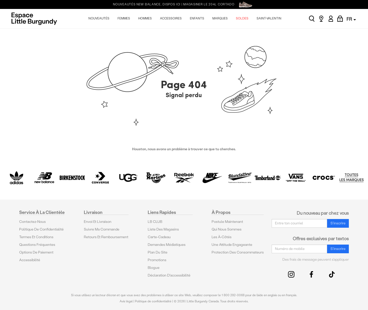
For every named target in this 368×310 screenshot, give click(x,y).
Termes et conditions (36, 237)
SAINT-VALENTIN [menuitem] (269, 18)
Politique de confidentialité (41, 229)
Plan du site (157, 252)
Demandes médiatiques (167, 245)
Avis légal (126, 301)
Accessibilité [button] (29, 260)
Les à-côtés (222, 237)
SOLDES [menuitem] (242, 18)
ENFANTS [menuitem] (197, 18)
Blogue (153, 268)
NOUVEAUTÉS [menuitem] (98, 18)
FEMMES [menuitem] (124, 18)
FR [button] (351, 19)
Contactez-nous (32, 222)
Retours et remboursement (106, 237)
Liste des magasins (163, 229)
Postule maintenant (227, 222)
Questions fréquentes (37, 245)
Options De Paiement (36, 252)
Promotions (157, 260)
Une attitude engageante (232, 245)
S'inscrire (338, 223)
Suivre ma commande (101, 229)
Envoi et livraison (97, 222)
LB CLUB (155, 222)
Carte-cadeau (159, 237)
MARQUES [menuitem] (220, 18)
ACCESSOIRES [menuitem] (171, 18)
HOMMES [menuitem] (145, 18)
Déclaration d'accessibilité (169, 275)
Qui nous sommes (226, 229)
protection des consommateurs (238, 252)
